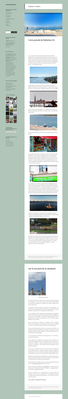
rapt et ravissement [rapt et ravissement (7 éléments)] (8, 72)
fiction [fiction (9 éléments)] (12, 62)
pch (36, 256)
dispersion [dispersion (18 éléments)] (8, 60)
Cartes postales (8, 15)
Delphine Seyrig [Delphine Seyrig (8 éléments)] (8, 59)
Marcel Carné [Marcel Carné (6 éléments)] (13, 68)
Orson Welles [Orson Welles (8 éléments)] (8, 71)
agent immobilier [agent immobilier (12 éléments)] (9, 53)
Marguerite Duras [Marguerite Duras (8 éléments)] (8, 69)
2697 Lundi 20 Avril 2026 (10, 86)
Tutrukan (41, 257)
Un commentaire (50, 257)
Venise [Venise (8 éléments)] (9, 74)
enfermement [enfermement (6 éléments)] (7, 61)
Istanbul (50, 256)
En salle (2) (7, 21)
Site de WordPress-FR (9, 145)
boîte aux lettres (41, 256)
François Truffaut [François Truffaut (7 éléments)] (8, 63)
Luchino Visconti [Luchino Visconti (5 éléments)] (10, 67)
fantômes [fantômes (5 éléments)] (10, 61)
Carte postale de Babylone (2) (41, 40)
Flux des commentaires (10, 143)
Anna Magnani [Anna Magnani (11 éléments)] (8, 54)
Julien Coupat (50, 386)
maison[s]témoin (11, 4)
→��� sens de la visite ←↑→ (11, 40)
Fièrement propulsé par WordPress (34, 396)
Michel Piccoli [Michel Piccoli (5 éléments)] (7, 70)
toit (41, 386)
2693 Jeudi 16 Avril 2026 (10, 88)
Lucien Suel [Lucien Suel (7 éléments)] (13, 67)
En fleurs (7, 24)
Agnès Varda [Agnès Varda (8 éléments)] (14, 53)
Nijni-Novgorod (36, 257)
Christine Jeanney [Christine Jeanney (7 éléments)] (12, 56)
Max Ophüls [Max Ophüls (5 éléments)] (12, 69)
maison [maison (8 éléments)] (10, 68)
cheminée (45, 386)
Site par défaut (37, 386)
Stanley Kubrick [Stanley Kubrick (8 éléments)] (12, 73)
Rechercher (8, 30)
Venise (44, 257)
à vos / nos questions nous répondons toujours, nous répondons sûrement (10, 43)
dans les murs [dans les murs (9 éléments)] (14, 57)
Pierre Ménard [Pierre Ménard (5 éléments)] (11, 71)
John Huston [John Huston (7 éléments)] (15, 66)
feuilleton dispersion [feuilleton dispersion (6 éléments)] (8, 62)
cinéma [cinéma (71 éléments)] (8, 58)
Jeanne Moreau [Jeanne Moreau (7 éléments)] (8, 66)
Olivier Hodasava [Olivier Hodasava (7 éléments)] (11, 70)
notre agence (8, 46)
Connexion (7, 140)
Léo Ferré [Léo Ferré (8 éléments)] (7, 68)
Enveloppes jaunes (9, 12)
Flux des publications (9, 142)
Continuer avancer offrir (10, 18)
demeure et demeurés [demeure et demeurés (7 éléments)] (14, 59)
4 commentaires (39, 387)
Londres (32, 257)
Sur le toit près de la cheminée (42, 268)
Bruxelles (47, 256)
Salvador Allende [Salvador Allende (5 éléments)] (13, 72)
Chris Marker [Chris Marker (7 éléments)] (7, 56)
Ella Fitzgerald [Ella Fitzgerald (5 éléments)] (12, 60)
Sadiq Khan (46, 366)
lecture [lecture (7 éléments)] (7, 67)
